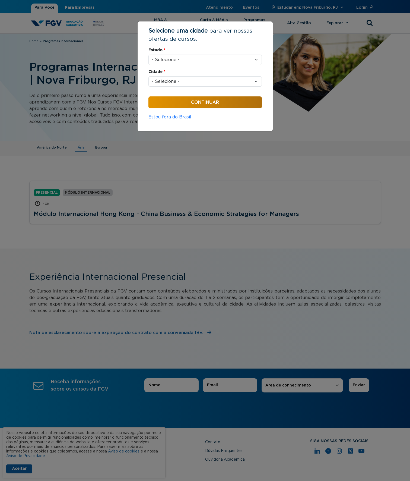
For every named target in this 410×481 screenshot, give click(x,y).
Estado (156, 50)
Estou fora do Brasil (169, 117)
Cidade (156, 72)
